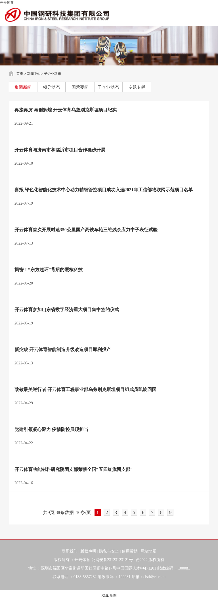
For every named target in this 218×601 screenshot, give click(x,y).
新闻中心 (34, 74)
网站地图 (148, 551)
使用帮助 (130, 551)
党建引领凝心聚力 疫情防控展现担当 (51, 429)
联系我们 (69, 551)
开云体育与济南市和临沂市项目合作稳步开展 (59, 149)
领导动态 (51, 87)
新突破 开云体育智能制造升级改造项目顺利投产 (62, 349)
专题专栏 (136, 87)
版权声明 (88, 551)
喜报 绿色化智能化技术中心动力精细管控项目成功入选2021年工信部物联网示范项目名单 (103, 189)
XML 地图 (108, 596)
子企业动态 (52, 74)
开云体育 (7, 3)
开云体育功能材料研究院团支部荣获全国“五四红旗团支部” (73, 469)
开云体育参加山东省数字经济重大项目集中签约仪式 (66, 309)
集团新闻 (23, 87)
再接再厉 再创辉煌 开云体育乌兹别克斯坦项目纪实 (65, 109)
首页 (19, 74)
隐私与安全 (109, 551)
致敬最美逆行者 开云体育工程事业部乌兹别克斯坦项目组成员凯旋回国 (85, 389)
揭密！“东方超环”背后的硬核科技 (48, 269)
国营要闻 (80, 87)
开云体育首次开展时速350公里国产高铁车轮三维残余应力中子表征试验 (86, 229)
